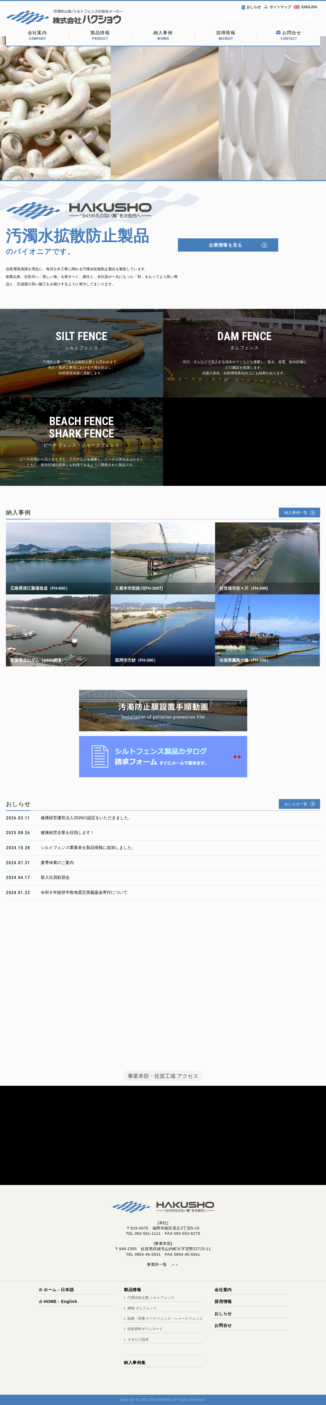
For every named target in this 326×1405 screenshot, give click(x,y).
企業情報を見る (225, 244)
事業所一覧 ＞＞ (163, 1264)
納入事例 (163, 35)
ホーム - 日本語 (56, 1289)
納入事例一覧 (295, 512)
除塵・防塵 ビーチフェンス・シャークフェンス (165, 1319)
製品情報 (100, 35)
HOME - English (58, 1301)
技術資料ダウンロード (145, 1329)
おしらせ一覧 (295, 804)
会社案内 (37, 35)
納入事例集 (134, 1362)
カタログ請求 (138, 1339)
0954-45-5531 (296, 18)
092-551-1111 (238, 18)
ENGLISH (309, 7)
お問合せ (288, 35)
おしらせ (251, 7)
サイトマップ (277, 7)
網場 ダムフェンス (142, 1308)
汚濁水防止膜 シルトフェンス (150, 1298)
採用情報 (225, 35)
